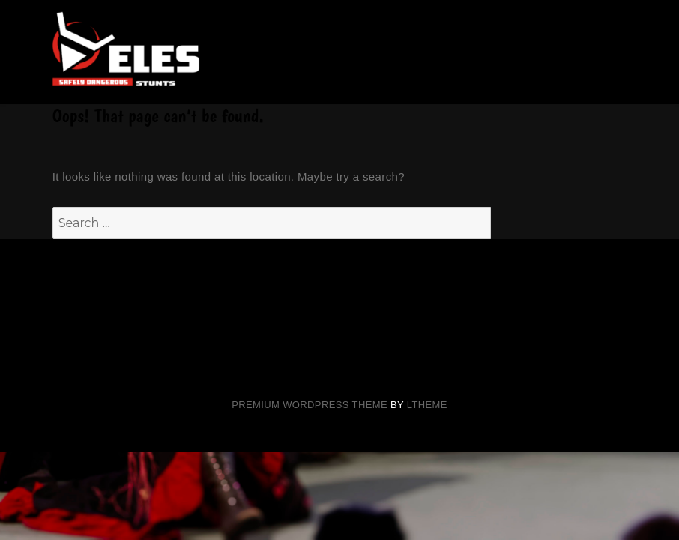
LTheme (427, 404)
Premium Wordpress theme (309, 404)
